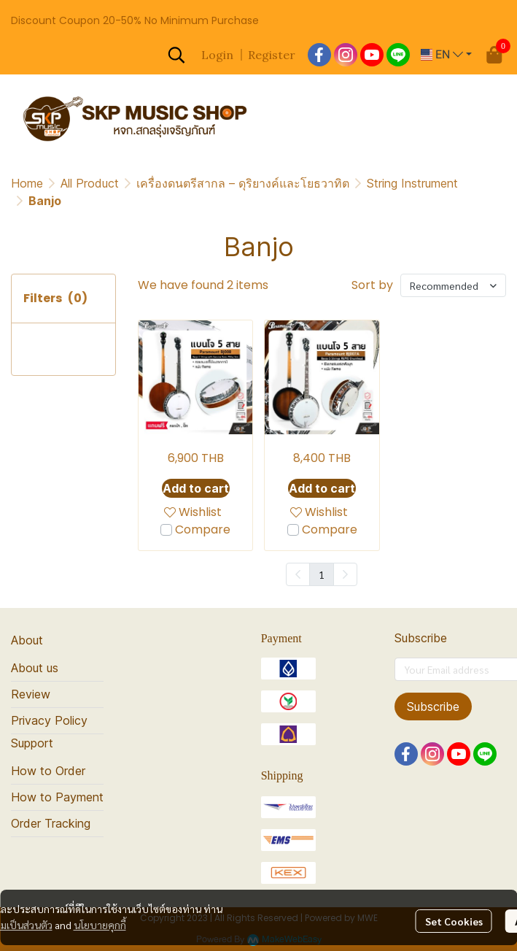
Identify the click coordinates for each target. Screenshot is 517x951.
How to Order (48, 770)
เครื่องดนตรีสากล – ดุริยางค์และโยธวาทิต (242, 183)
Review (30, 694)
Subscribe (433, 706)
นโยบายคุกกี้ (100, 924)
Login (217, 54)
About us (34, 668)
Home (27, 183)
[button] (176, 54)
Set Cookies (454, 921)
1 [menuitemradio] (321, 574)
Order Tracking (50, 823)
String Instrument (412, 183)
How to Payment (57, 797)
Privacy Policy (49, 720)
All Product (90, 183)
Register (271, 54)
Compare (202, 529)
